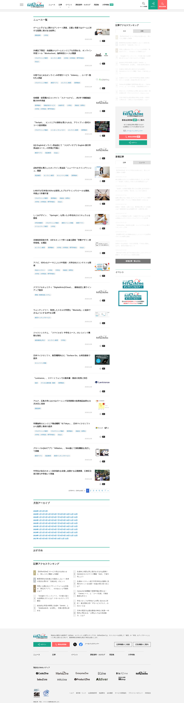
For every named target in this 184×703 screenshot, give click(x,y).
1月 (40, 511)
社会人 (37, 61)
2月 (43, 511)
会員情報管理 (92, 693)
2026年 (36, 511)
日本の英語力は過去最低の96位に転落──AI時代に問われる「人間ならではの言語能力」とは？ (93, 613)
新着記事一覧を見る (133, 261)
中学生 (58, 270)
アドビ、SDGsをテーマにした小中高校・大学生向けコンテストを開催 (62, 264)
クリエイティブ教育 (41, 226)
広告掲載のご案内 (141, 644)
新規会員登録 (132, 137)
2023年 (36, 520)
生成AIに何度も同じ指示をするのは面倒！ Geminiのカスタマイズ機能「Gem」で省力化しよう (93, 574)
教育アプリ (54, 83)
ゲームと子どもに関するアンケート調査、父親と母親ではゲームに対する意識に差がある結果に (62, 29)
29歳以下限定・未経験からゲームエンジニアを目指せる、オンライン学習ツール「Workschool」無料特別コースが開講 (62, 52)
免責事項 (102, 693)
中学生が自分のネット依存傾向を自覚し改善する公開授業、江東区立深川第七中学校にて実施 (62, 472)
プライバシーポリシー (136, 693)
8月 (61, 514)
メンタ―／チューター (58, 130)
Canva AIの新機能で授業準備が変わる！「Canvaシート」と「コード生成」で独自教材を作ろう (92, 593)
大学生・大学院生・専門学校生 (74, 58)
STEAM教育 (39, 223)
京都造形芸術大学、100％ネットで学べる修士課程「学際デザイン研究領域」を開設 (62, 241)
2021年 (36, 526)
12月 (76, 514)
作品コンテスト (40, 270)
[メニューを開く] (21, 4)
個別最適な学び (40, 340)
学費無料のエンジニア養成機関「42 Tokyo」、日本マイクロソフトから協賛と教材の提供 (61, 425)
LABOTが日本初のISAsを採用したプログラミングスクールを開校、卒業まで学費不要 (62, 192)
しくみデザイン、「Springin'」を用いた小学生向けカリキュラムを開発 (61, 216)
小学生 (46, 35)
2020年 (36, 529)
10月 (68, 514)
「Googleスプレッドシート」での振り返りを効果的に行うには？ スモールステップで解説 (53, 598)
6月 (55, 514)
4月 (49, 514)
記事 (60, 5)
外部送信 (148, 693)
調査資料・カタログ (83, 5)
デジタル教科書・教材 (48, 383)
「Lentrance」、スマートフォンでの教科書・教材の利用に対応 (60, 378)
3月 (46, 511)
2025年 (36, 514)
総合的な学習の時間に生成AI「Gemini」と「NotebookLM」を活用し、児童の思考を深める (53, 608)
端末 (36, 383)
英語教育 (48, 153)
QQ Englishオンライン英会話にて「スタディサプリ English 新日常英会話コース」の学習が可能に (62, 146)
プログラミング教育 (41, 58)
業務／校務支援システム (42, 295)
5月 (52, 514)
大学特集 (107, 5)
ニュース (52, 5)
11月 (72, 514)
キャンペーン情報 (62, 175)
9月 (64, 514)
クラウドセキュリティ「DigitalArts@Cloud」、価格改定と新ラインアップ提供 (62, 288)
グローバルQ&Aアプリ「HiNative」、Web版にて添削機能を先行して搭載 (61, 449)
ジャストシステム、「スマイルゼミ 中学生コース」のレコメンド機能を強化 (61, 334)
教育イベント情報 (67, 223)
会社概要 (110, 693)
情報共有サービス (49, 105)
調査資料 (38, 35)
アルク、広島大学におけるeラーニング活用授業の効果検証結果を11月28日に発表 (62, 402)
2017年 (36, 538)
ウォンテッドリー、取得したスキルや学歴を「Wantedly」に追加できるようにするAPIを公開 (61, 311)
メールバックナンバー (133, 131)
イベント (68, 5)
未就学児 (61, 105)
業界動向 (77, 83)
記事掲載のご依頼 (123, 644)
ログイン (132, 142)
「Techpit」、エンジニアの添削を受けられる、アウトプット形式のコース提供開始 (62, 123)
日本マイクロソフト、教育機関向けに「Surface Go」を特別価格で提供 (61, 356)
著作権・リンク (81, 693)
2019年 (36, 532)
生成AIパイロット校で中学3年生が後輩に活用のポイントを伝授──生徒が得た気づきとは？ (93, 583)
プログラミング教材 (41, 83)
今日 (124, 31)
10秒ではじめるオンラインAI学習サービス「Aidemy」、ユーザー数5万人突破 (62, 76)
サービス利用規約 (120, 693)
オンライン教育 (56, 58)
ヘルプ (71, 693)
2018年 (36, 535)
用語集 (96, 5)
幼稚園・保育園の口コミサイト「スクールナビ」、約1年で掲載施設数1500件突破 (62, 99)
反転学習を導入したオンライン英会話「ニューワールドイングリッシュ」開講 (62, 169)
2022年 (36, 523)
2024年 (36, 517)
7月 (58, 514)
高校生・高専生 (80, 105)
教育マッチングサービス (42, 317)
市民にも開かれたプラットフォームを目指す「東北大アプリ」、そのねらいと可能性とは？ (52, 588)
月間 (141, 31)
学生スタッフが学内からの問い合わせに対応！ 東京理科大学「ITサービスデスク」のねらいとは (92, 603)
